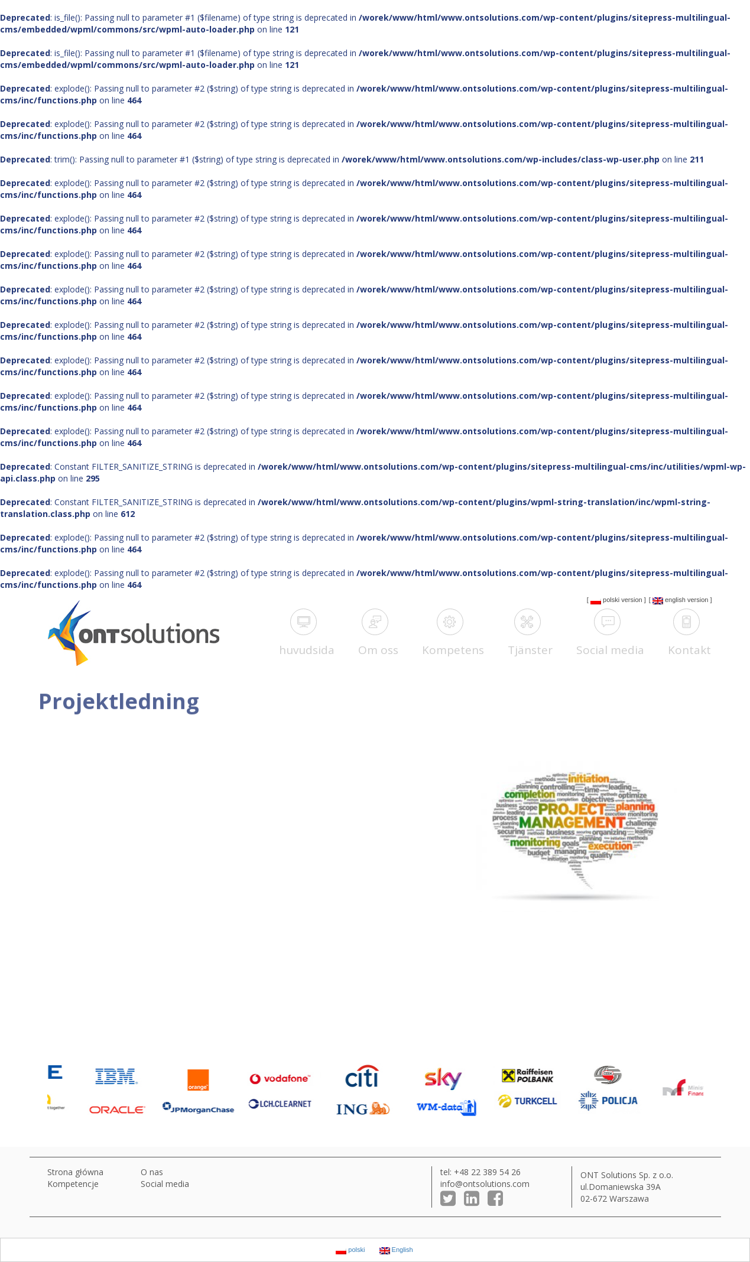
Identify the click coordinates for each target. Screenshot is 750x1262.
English (669, 600)
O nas (152, 1172)
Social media (165, 1183)
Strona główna (75, 1172)
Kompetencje (73, 1183)
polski (604, 600)
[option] (88, 1090)
